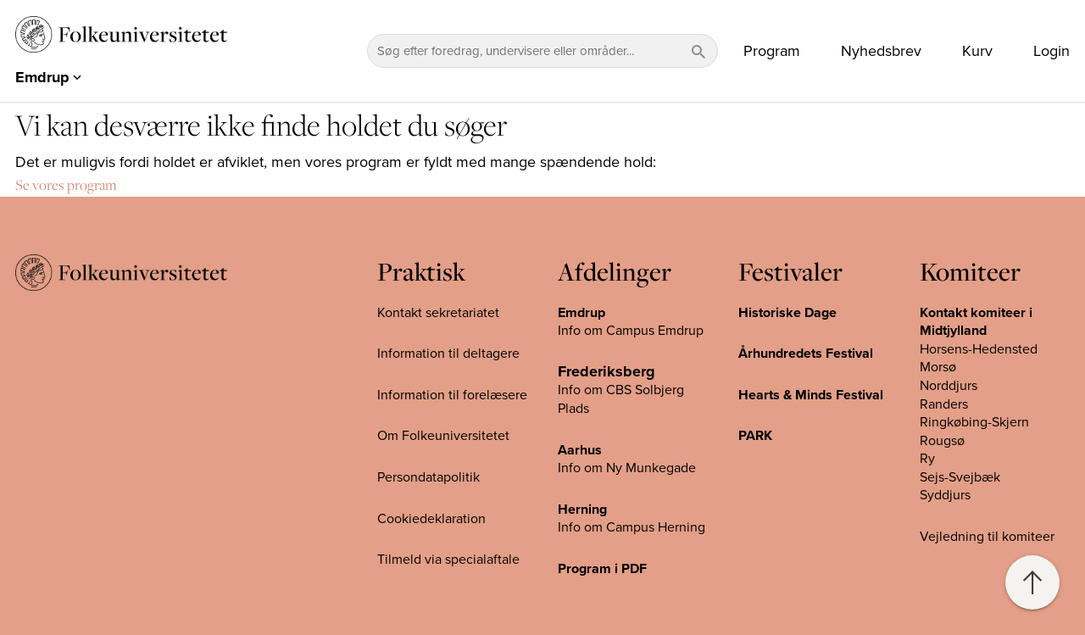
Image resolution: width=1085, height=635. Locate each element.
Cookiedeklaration (431, 518)
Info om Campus (608, 527)
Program (771, 50)
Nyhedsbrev (881, 50)
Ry (927, 458)
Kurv (977, 50)
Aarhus (580, 450)
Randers (944, 404)
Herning (582, 509)
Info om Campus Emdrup (631, 330)
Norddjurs (948, 385)
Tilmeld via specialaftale (448, 559)
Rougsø (942, 440)
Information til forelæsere (452, 395)
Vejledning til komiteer (987, 536)
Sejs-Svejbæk (960, 477)
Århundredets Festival (805, 353)
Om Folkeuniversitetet (443, 435)
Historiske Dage (787, 312)
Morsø (938, 367)
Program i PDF (602, 568)
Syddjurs (945, 495)
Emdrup (581, 312)
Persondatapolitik (428, 477)
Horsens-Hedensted (979, 349)
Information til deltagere (448, 353)
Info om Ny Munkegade (627, 468)
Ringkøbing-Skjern (974, 422)
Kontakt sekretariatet (438, 312)
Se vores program (66, 184)
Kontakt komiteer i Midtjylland (976, 322)
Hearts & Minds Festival (810, 395)
